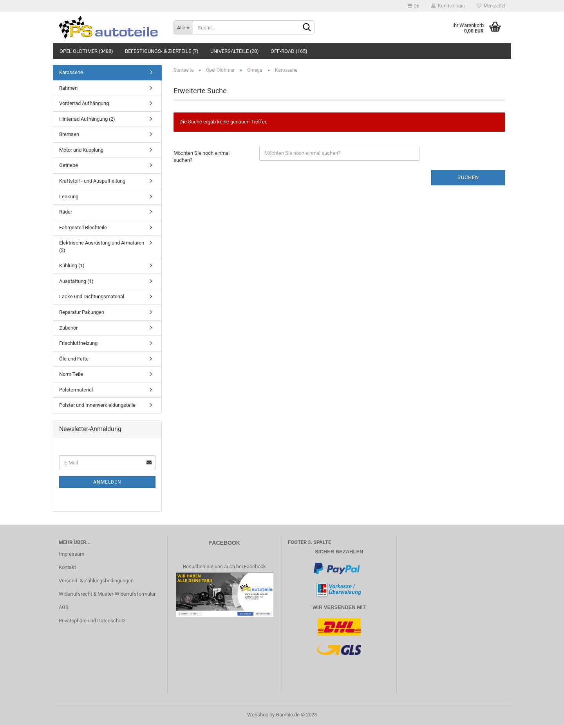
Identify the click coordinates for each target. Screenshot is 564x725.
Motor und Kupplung (81, 150)
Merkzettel (491, 6)
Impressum (71, 554)
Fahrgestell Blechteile (83, 227)
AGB (64, 607)
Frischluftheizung (78, 343)
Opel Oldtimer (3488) (86, 51)
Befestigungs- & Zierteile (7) (162, 51)
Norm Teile (71, 374)
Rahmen (68, 88)
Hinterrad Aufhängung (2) (87, 119)
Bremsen (69, 134)
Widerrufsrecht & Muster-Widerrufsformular (107, 594)
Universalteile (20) (234, 51)
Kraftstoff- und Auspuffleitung (92, 181)
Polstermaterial (76, 390)
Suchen (468, 177)
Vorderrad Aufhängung (84, 103)
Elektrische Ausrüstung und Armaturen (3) (101, 246)
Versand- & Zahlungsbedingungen (96, 581)
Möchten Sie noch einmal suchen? (202, 156)
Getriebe (68, 165)
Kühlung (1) (72, 265)
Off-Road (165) (289, 51)
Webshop (257, 715)
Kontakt (67, 567)
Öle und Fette (74, 359)
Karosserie (71, 72)
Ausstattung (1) (76, 281)
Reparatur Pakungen (81, 312)
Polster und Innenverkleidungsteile (97, 405)
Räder (65, 212)
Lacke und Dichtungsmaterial (91, 296)
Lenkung (68, 196)
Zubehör (68, 328)
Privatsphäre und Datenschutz (92, 621)
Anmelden (107, 482)
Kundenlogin (448, 6)
